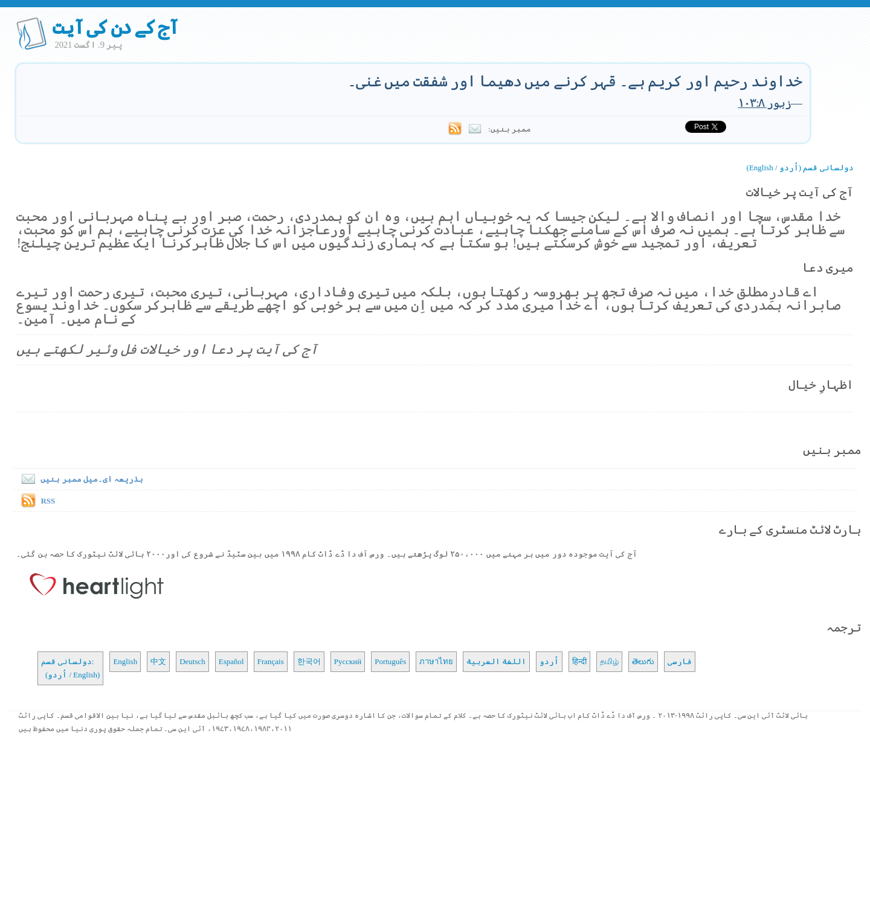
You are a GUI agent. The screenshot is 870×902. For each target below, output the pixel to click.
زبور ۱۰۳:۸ (764, 103)
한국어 (309, 661)
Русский (348, 661)
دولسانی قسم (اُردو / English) (800, 167)
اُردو (549, 661)
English (125, 661)
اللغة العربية (496, 661)
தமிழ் (609, 661)
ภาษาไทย (436, 661)
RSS (47, 500)
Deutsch (192, 661)
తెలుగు (643, 661)
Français (270, 661)
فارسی (680, 661)
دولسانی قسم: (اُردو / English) (70, 668)
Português (390, 661)
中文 (158, 661)
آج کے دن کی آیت (115, 27)
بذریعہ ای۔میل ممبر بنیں (79, 479)
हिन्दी (579, 661)
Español (231, 661)
